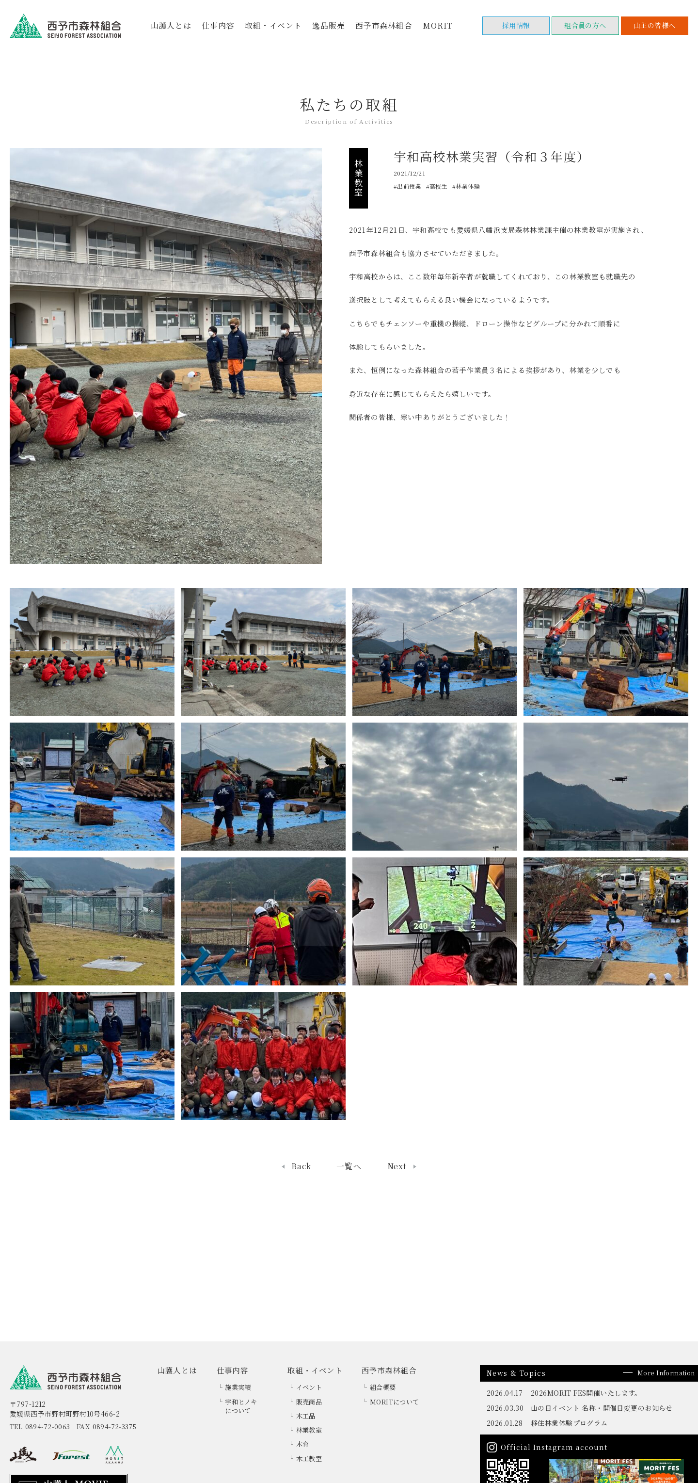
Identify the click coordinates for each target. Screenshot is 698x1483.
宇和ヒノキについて (241, 1406)
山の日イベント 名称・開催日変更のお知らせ (602, 1408)
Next (397, 1166)
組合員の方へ (585, 25)
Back (301, 1166)
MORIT (438, 25)
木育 (302, 1444)
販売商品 (309, 1401)
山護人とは (171, 25)
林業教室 (309, 1430)
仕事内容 (218, 25)
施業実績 (238, 1387)
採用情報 (516, 25)
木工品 (306, 1415)
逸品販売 (328, 25)
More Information (666, 1372)
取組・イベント (273, 25)
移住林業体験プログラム (569, 1423)
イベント (309, 1387)
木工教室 (309, 1458)
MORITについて (394, 1401)
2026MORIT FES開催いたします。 (586, 1393)
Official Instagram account (554, 1447)
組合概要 (383, 1387)
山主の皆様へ (655, 25)
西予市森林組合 (383, 25)
